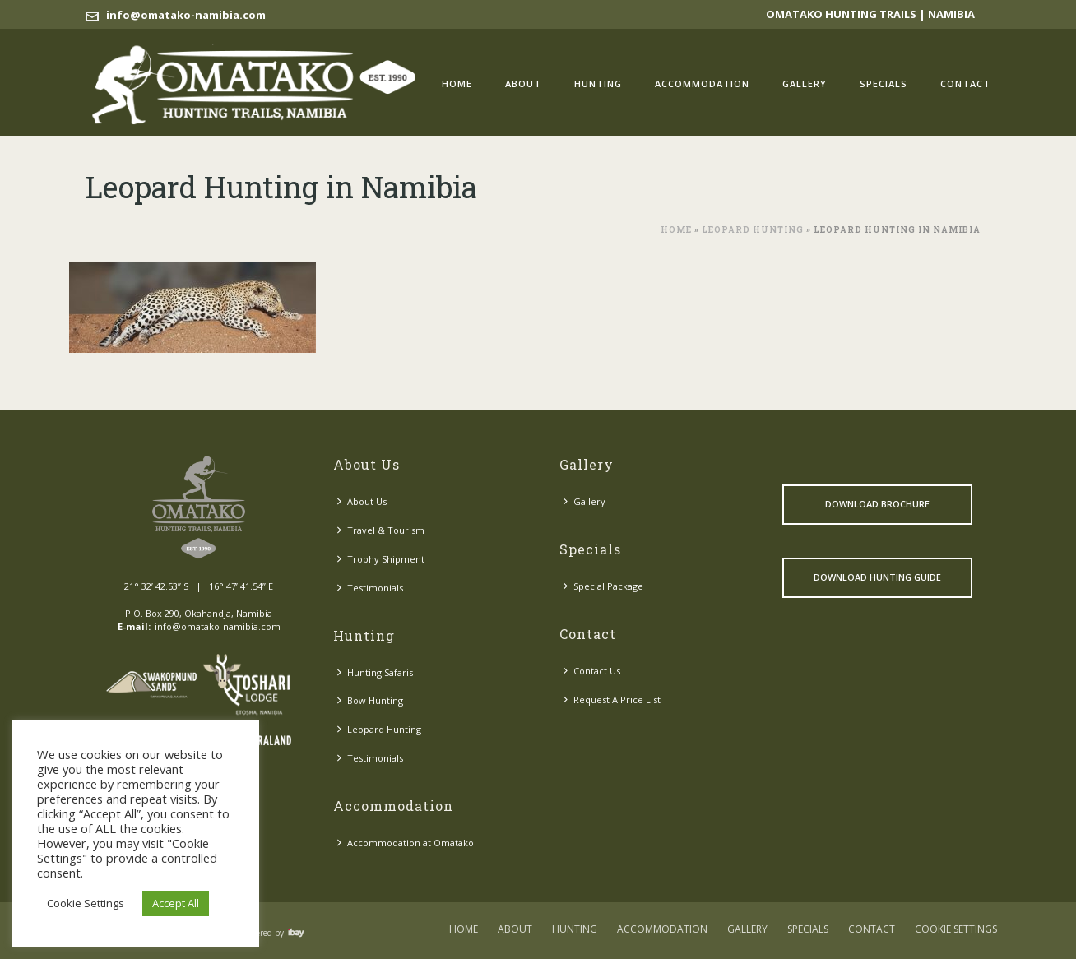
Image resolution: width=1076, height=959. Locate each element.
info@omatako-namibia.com (186, 14)
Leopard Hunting (753, 230)
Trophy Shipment (380, 559)
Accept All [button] (175, 903)
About (523, 83)
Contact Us (592, 671)
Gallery (804, 83)
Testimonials (370, 587)
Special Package (603, 586)
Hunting (598, 83)
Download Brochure (877, 504)
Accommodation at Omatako (405, 842)
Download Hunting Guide (877, 577)
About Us (362, 501)
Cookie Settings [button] (85, 903)
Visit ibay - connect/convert (296, 933)
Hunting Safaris (375, 672)
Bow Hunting (370, 700)
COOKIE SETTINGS (956, 929)
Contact (965, 83)
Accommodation (702, 83)
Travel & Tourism (380, 530)
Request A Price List (612, 699)
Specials (883, 83)
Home (457, 83)
